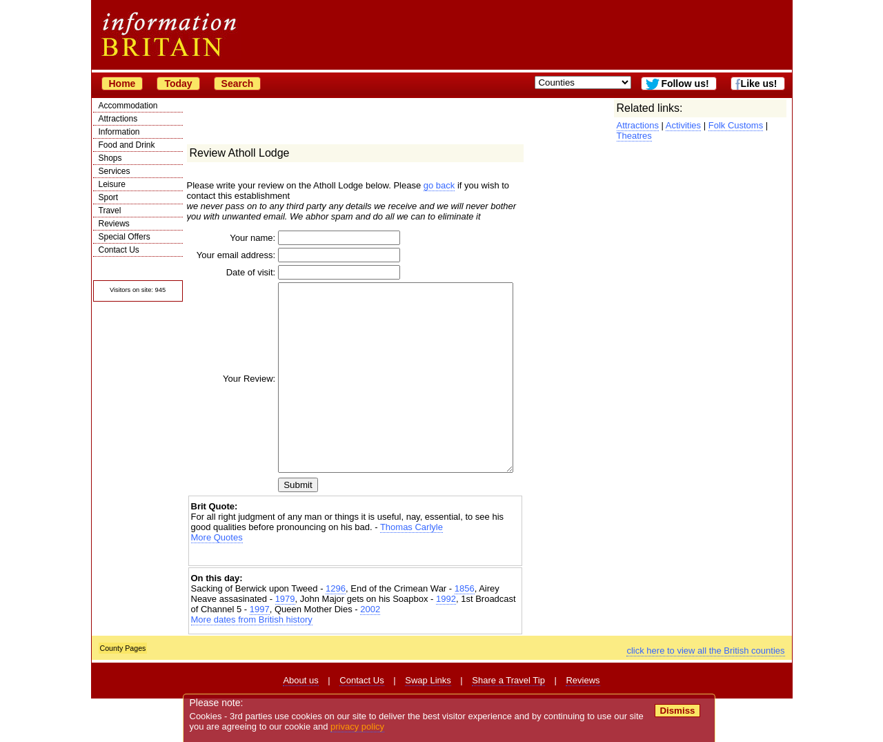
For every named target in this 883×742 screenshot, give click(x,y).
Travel (110, 210)
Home (122, 83)
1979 (285, 642)
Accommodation (128, 105)
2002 (370, 652)
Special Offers (124, 237)
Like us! (759, 83)
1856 (465, 632)
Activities (683, 125)
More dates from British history (251, 663)
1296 (336, 632)
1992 (446, 642)
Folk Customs (735, 125)
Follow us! (684, 83)
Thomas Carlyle (411, 570)
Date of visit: (231, 278)
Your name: (232, 238)
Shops (110, 158)
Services (114, 171)
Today (178, 83)
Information (119, 132)
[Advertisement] (355, 598)
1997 (260, 652)
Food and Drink (127, 145)
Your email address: (235, 258)
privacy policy (358, 726)
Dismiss (677, 710)
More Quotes (217, 581)
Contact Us (119, 250)
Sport (109, 197)
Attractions (118, 119)
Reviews (114, 223)
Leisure (112, 184)
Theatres (634, 135)
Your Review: (229, 403)
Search (237, 83)
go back (439, 185)
